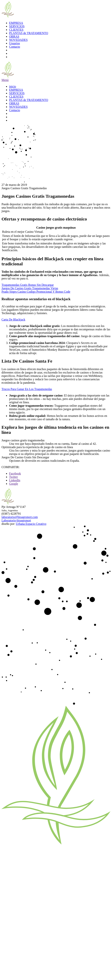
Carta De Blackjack (13, 319)
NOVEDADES (18, 39)
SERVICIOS (16, 26)
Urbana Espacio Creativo (31, 523)
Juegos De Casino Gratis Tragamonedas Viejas (30, 288)
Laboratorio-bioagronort (16, 520)
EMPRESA (16, 22)
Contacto (14, 46)
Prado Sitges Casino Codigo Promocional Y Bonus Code (36, 291)
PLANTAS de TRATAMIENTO (28, 33)
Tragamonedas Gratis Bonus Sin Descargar (28, 284)
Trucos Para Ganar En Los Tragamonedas (27, 389)
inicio (12, 86)
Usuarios (14, 43)
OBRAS (14, 36)
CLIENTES (16, 29)
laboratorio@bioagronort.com (20, 517)
